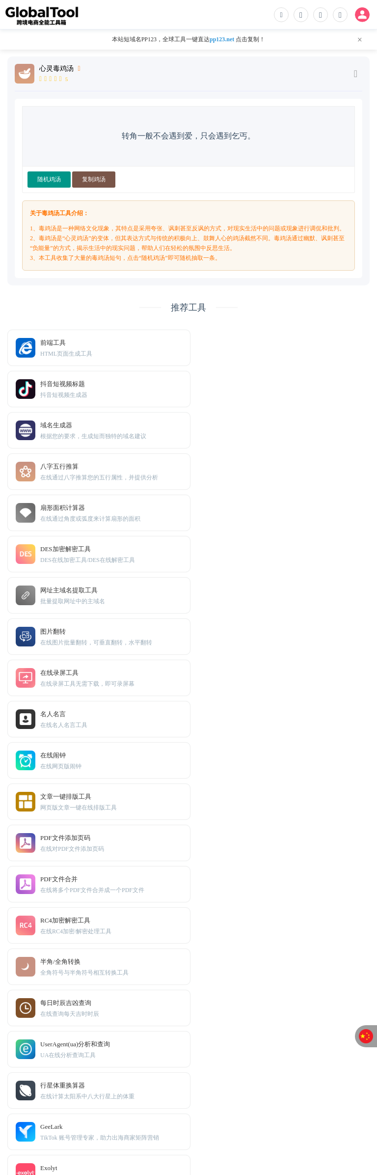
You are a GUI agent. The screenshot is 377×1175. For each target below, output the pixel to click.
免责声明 (48, 1105)
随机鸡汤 (49, 179)
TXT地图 (48, 1120)
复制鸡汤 (94, 179)
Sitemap (76, 1120)
